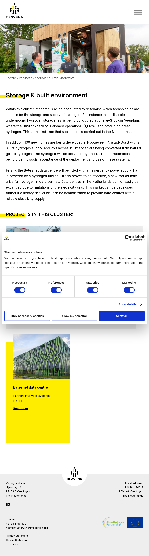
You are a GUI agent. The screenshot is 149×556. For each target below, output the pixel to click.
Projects (26, 78)
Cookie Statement (17, 539)
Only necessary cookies (27, 316)
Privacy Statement (17, 535)
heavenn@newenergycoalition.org (27, 527)
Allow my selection (74, 316)
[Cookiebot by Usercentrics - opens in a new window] (128, 238)
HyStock (30, 126)
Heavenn (11, 78)
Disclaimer (12, 544)
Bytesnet (32, 170)
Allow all (122, 316)
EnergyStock (109, 120)
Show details (128, 304)
